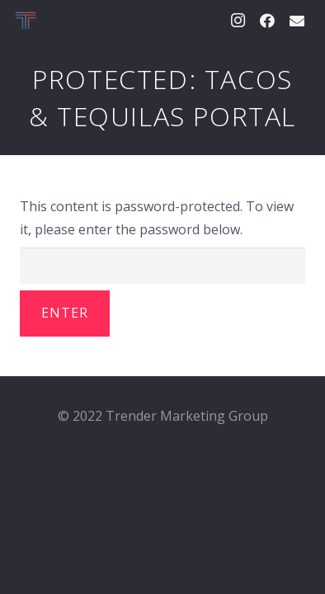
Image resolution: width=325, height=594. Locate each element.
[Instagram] (237, 20)
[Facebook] (267, 20)
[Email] (297, 20)
